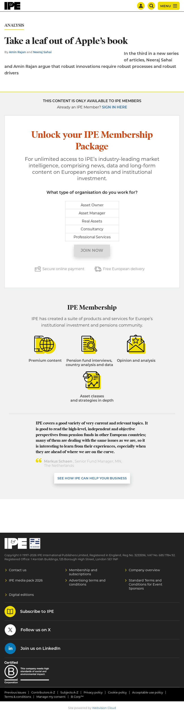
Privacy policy (93, 692)
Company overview (144, 570)
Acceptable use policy (147, 692)
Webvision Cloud (104, 708)
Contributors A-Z (43, 692)
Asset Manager (92, 213)
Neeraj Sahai (42, 52)
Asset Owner (92, 205)
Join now (92, 250)
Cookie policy (117, 692)
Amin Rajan (17, 52)
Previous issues (15, 692)
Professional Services (92, 237)
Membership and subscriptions (83, 572)
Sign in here (114, 107)
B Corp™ (77, 696)
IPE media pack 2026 (26, 580)
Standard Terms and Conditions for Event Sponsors (145, 584)
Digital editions (21, 595)
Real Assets (92, 221)
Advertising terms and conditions (87, 582)
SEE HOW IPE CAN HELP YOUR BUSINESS (92, 478)
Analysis (14, 25)
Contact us (17, 570)
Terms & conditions (17, 696)
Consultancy (92, 229)
